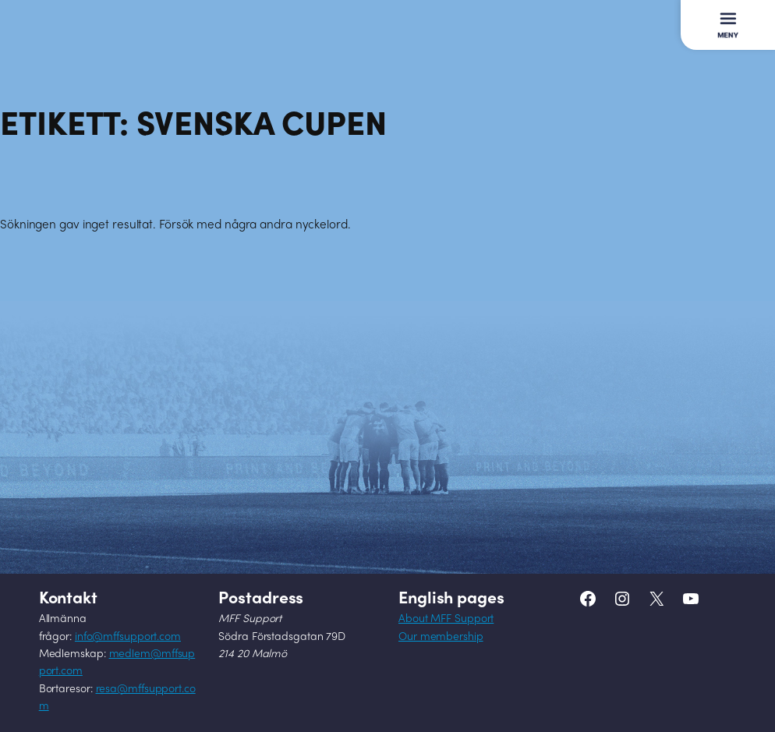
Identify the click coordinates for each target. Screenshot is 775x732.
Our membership (440, 637)
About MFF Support (446, 619)
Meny (724, 17)
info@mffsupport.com (128, 637)
